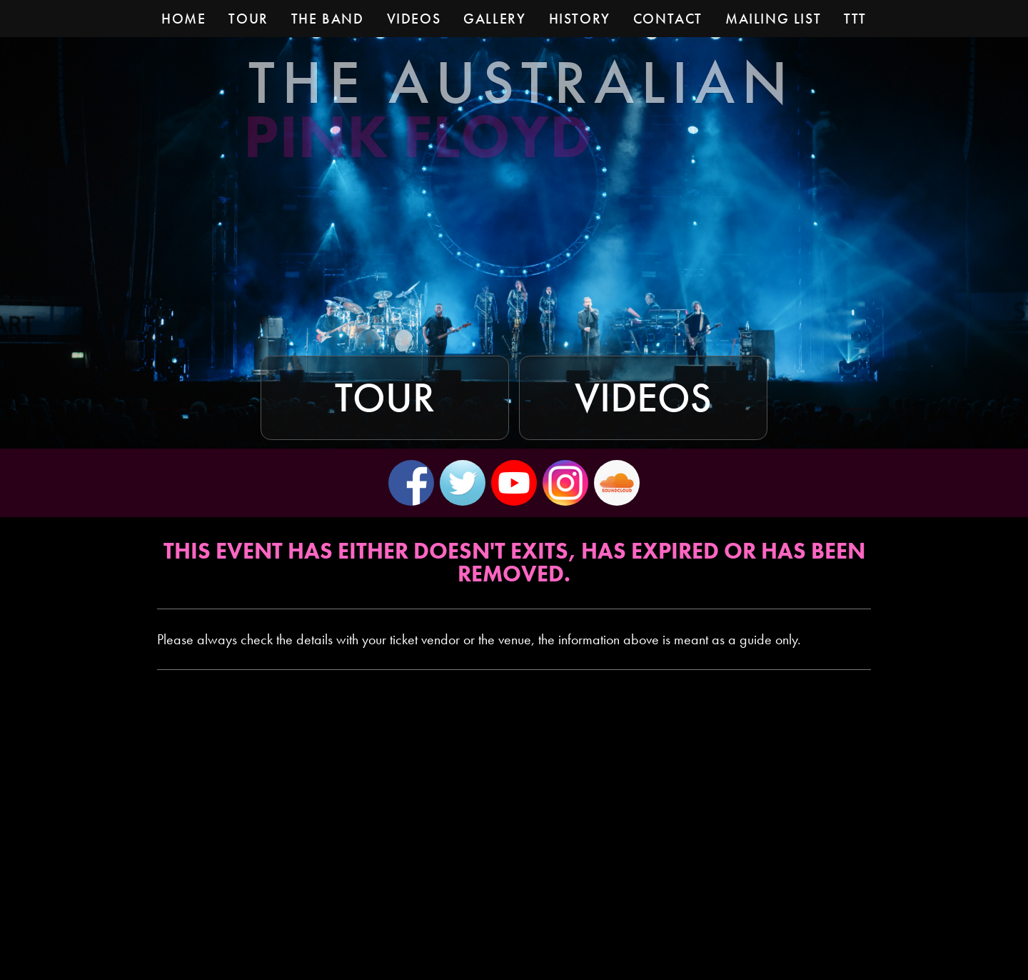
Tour (385, 398)
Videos (643, 398)
